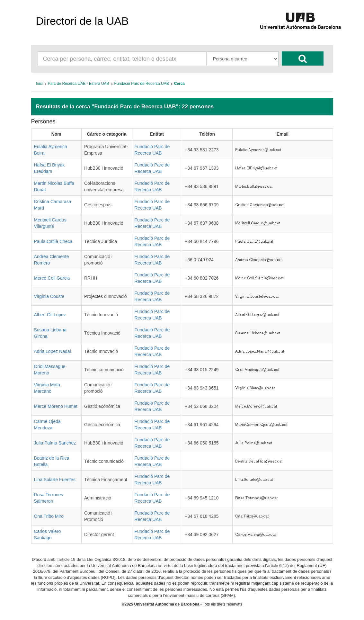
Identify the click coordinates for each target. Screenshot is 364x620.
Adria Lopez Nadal (52, 351)
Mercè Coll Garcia (52, 278)
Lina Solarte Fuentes (54, 479)
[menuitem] (39, 83)
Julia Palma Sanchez (55, 442)
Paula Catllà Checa (53, 241)
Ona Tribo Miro (49, 516)
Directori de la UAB (82, 21)
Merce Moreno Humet (55, 406)
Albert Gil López (50, 314)
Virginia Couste (49, 296)
